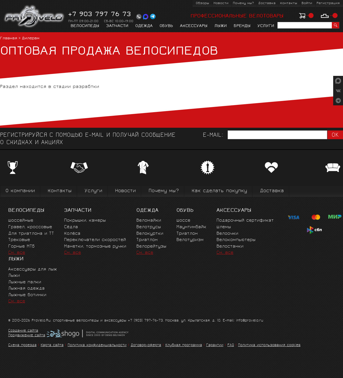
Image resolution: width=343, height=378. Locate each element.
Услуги (265, 26)
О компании (20, 191)
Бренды (242, 26)
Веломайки (148, 221)
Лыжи (220, 26)
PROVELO (34, 16)
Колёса (72, 234)
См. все (16, 253)
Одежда (144, 26)
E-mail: (213, 135)
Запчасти (117, 26)
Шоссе (183, 221)
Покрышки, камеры (85, 221)
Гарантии (214, 345)
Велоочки (227, 234)
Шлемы (223, 227)
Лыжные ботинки (27, 295)
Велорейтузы (151, 246)
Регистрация (328, 3)
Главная (8, 38)
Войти (307, 3)
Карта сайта (52, 345)
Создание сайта (23, 331)
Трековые (19, 240)
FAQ (230, 345)
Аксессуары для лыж (32, 269)
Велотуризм (190, 240)
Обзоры (202, 3)
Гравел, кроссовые (30, 227)
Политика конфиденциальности (97, 345)
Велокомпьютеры (235, 240)
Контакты (288, 3)
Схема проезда (22, 345)
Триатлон (147, 240)
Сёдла (71, 227)
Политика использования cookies (269, 345)
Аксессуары (193, 26)
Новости (220, 3)
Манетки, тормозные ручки (95, 246)
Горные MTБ (21, 246)
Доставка (267, 3)
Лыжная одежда (26, 288)
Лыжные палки (24, 282)
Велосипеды (85, 26)
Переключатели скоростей (95, 240)
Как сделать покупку (219, 191)
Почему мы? (243, 3)
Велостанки (229, 246)
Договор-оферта (146, 345)
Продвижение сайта (26, 336)
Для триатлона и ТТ (31, 234)
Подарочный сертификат (245, 221)
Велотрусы (148, 227)
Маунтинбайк (191, 227)
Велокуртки (149, 234)
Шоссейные (20, 221)
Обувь (166, 26)
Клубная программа (183, 345)
